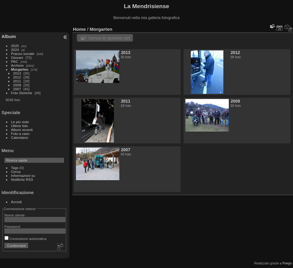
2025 (15, 46)
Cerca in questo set (109, 37)
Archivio (17, 65)
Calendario (19, 137)
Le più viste (20, 122)
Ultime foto (19, 126)
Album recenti (22, 130)
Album (9, 36)
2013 (17, 73)
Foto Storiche (21, 93)
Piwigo (287, 263)
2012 (17, 77)
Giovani (17, 57)
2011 (17, 81)
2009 (17, 85)
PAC (14, 61)
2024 (15, 50)
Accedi (16, 202)
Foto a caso (20, 134)
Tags (15, 168)
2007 (17, 89)
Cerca (15, 172)
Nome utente (15, 215)
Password (12, 226)
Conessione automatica (25, 239)
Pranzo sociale (22, 54)
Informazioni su (23, 175)
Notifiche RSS (22, 179)
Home (79, 29)
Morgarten (20, 69)
